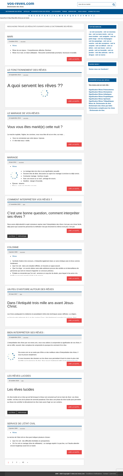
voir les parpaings (95, 41)
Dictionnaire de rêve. (103, 103)
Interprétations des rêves (40, 11)
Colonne (13, 247)
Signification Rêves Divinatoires (100, 92)
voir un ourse (100, 55)
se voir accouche (96, 32)
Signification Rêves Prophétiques (101, 96)
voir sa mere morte (100, 34)
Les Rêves (12, 236)
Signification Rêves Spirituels (99, 99)
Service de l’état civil (21, 423)
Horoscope (72, 11)
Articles (26, 11)
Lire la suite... (74, 59)
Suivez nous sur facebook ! (99, 69)
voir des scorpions (102, 43)
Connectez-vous (94, 11)
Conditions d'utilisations (94, 473)
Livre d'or (113, 473)
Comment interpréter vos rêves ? (29, 199)
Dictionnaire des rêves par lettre (100, 106)
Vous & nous (82, 11)
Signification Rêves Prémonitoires (101, 89)
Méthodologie (22, 236)
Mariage (12, 157)
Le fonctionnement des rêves (26, 70)
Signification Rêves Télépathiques (101, 101)
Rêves (14, 45)
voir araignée (104, 36)
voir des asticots (101, 52)
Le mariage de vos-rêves (23, 113)
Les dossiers (56, 11)
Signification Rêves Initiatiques (100, 94)
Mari (10, 36)
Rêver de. (92, 103)
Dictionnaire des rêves (14, 11)
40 (23, 462)
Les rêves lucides (19, 376)
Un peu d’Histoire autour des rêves (30, 289)
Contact (105, 473)
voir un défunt (101, 45)
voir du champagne (105, 39)
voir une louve (99, 48)
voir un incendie (101, 50)
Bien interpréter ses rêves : (26, 332)
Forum (64, 11)
